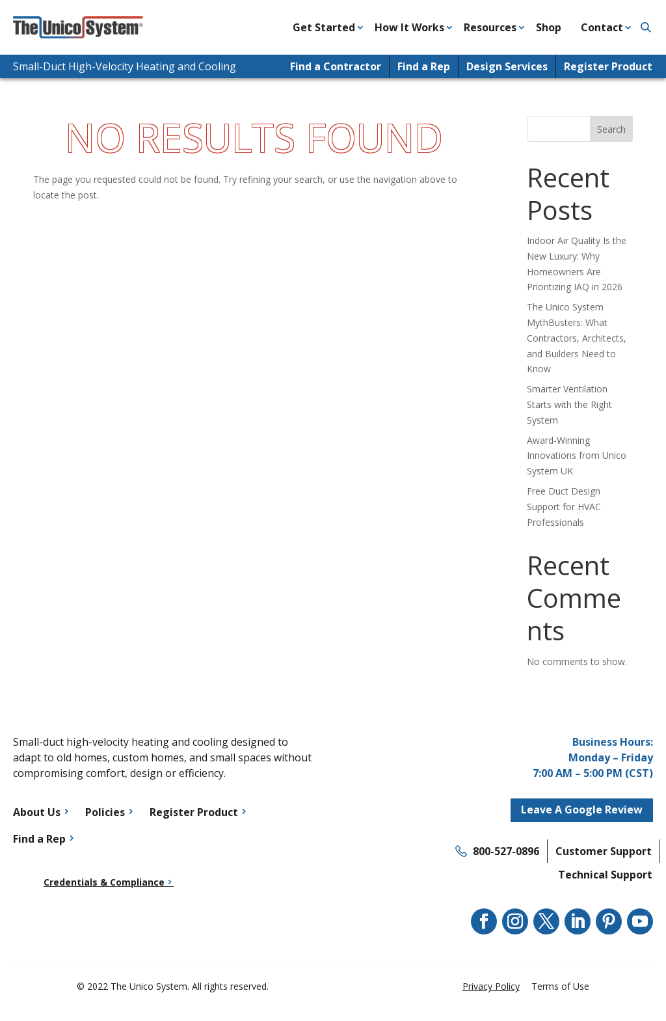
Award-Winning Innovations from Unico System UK (576, 456)
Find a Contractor (335, 66)
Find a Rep (423, 66)
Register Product (608, 66)
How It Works (409, 27)
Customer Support (603, 851)
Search (611, 129)
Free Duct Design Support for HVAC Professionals (564, 506)
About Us (36, 812)
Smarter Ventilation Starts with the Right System (569, 404)
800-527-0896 (506, 851)
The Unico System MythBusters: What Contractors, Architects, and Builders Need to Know (576, 338)
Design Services (507, 66)
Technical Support (605, 874)
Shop (548, 27)
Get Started (324, 27)
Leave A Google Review (582, 809)
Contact (602, 27)
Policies (105, 812)
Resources (490, 27)
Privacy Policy (491, 986)
